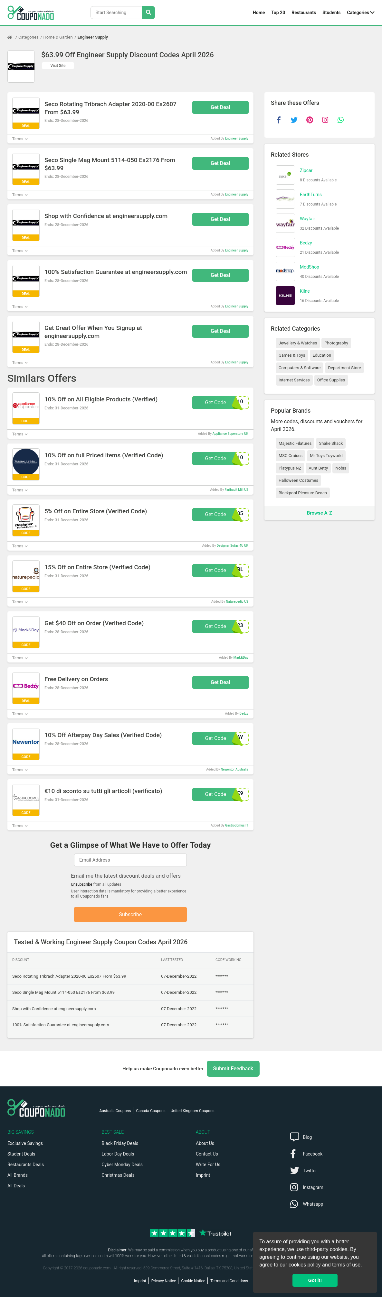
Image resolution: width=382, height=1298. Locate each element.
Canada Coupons (150, 1112)
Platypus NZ (290, 468)
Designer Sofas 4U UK (232, 545)
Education (322, 355)
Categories (358, 12)
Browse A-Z (319, 513)
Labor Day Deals (118, 1154)
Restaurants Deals (25, 1165)
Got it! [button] (315, 1280)
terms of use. (347, 1264)
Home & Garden (58, 37)
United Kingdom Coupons (193, 1112)
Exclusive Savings (25, 1144)
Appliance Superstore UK (230, 433)
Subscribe (130, 915)
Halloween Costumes (298, 480)
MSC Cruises (290, 455)
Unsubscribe (81, 884)
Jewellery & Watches (298, 343)
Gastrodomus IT (236, 825)
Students (331, 12)
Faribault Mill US (236, 489)
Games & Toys (292, 355)
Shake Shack (331, 443)
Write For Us (208, 1165)
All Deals (16, 1186)
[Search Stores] (148, 12)
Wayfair (307, 218)
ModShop (309, 267)
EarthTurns (311, 194)
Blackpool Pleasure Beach (303, 492)
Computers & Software (299, 367)
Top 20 (278, 12)
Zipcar (306, 170)
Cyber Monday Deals (122, 1165)
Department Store (344, 367)
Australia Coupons (115, 1112)
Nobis (340, 468)
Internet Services (294, 380)
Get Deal (220, 107)
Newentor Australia (234, 769)
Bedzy (244, 713)
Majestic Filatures (295, 443)
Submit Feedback (233, 1069)
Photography (336, 343)
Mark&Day (241, 657)
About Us (205, 1144)
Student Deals (21, 1154)
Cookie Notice (193, 1282)
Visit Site (58, 65)
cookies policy (305, 1264)
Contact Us (207, 1154)
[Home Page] (12, 37)
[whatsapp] (340, 120)
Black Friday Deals (120, 1144)
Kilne (305, 291)
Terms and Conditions (229, 1282)
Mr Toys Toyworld (326, 455)
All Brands (17, 1176)
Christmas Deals (118, 1176)
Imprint (203, 1176)
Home (259, 12)
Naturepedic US (237, 601)
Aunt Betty (318, 468)
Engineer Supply (93, 37)
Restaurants (303, 12)
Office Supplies (331, 380)
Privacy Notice (163, 1282)
